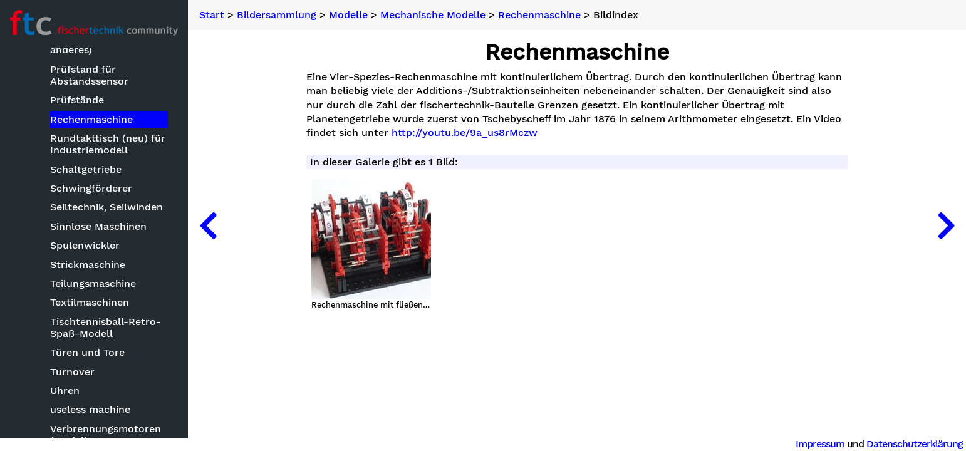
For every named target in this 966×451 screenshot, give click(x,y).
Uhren (65, 391)
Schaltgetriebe (86, 170)
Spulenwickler (85, 246)
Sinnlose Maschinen (98, 227)
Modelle (348, 15)
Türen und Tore (87, 353)
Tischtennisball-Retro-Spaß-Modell (105, 328)
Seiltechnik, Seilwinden (106, 208)
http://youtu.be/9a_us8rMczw (465, 132)
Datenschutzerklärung (914, 444)
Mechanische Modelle (433, 15)
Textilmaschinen (89, 303)
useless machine (90, 410)
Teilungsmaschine (93, 284)
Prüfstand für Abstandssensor (89, 76)
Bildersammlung (276, 15)
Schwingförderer (91, 189)
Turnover (72, 372)
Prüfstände (77, 100)
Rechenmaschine (91, 120)
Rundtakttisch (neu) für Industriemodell (107, 145)
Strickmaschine (87, 265)
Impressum (820, 444)
